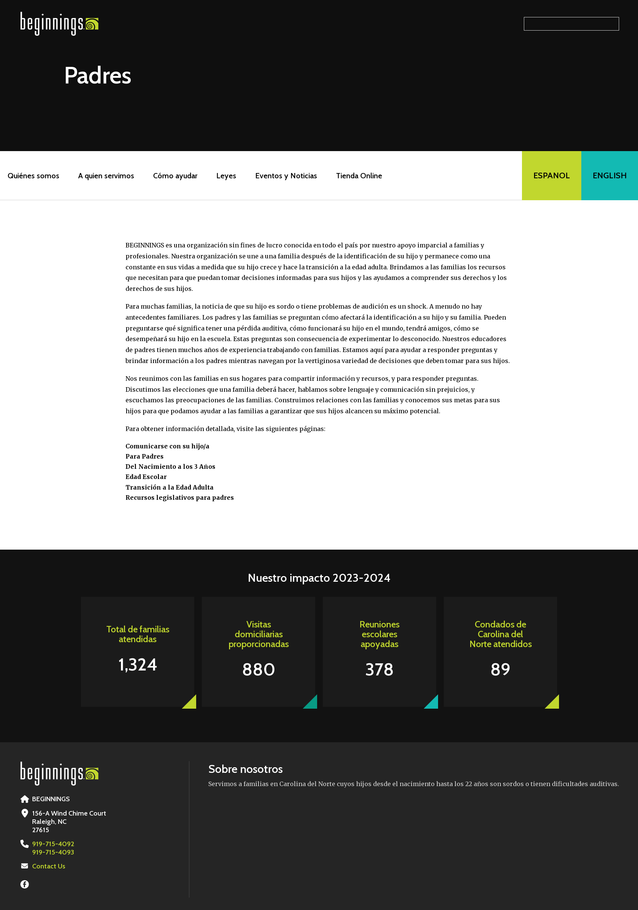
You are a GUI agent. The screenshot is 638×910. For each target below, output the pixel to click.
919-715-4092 (53, 844)
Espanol (551, 175)
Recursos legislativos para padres (179, 497)
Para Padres (144, 456)
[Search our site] (571, 24)
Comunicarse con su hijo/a (167, 446)
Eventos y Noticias (286, 175)
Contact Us (48, 866)
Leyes (226, 175)
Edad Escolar (146, 476)
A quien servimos (106, 175)
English (610, 175)
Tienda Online (359, 175)
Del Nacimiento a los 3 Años (170, 466)
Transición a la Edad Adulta (169, 487)
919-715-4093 (53, 852)
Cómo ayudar (175, 175)
